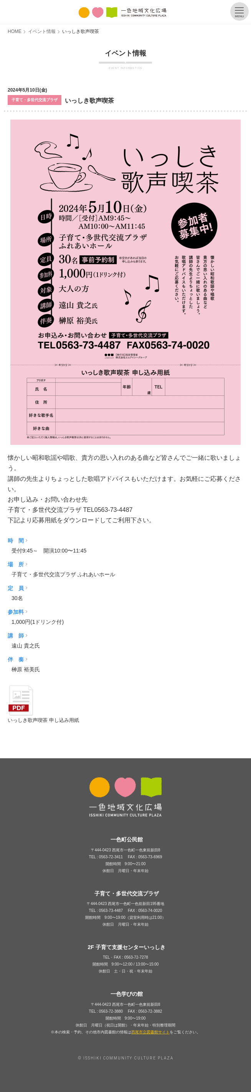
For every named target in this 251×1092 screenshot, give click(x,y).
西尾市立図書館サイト (150, 1032)
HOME (14, 31)
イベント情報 (42, 31)
